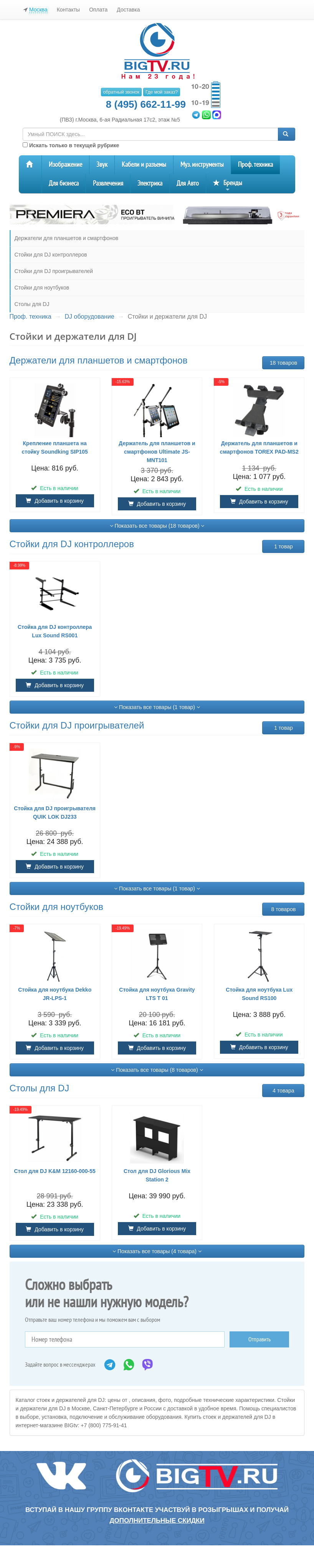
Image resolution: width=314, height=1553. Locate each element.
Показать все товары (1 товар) (157, 707)
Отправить (259, 1339)
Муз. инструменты (202, 165)
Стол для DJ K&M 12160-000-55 (55, 1171)
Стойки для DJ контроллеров (51, 255)
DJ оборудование (89, 316)
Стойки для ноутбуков (42, 288)
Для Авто (188, 183)
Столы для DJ (32, 304)
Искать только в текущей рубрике (71, 145)
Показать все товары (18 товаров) (157, 526)
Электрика (149, 183)
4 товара (283, 1090)
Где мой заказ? (161, 92)
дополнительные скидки (156, 1520)
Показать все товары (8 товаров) (157, 1070)
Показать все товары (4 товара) (157, 1251)
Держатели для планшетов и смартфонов (67, 238)
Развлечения (108, 183)
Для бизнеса (64, 183)
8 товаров (283, 909)
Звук (101, 165)
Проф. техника (255, 165)
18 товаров (283, 363)
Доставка (128, 10)
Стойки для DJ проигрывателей (54, 271)
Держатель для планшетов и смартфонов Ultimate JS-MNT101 (157, 451)
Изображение (65, 165)
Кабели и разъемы (144, 165)
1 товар (283, 546)
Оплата (98, 10)
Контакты (68, 10)
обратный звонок (121, 92)
